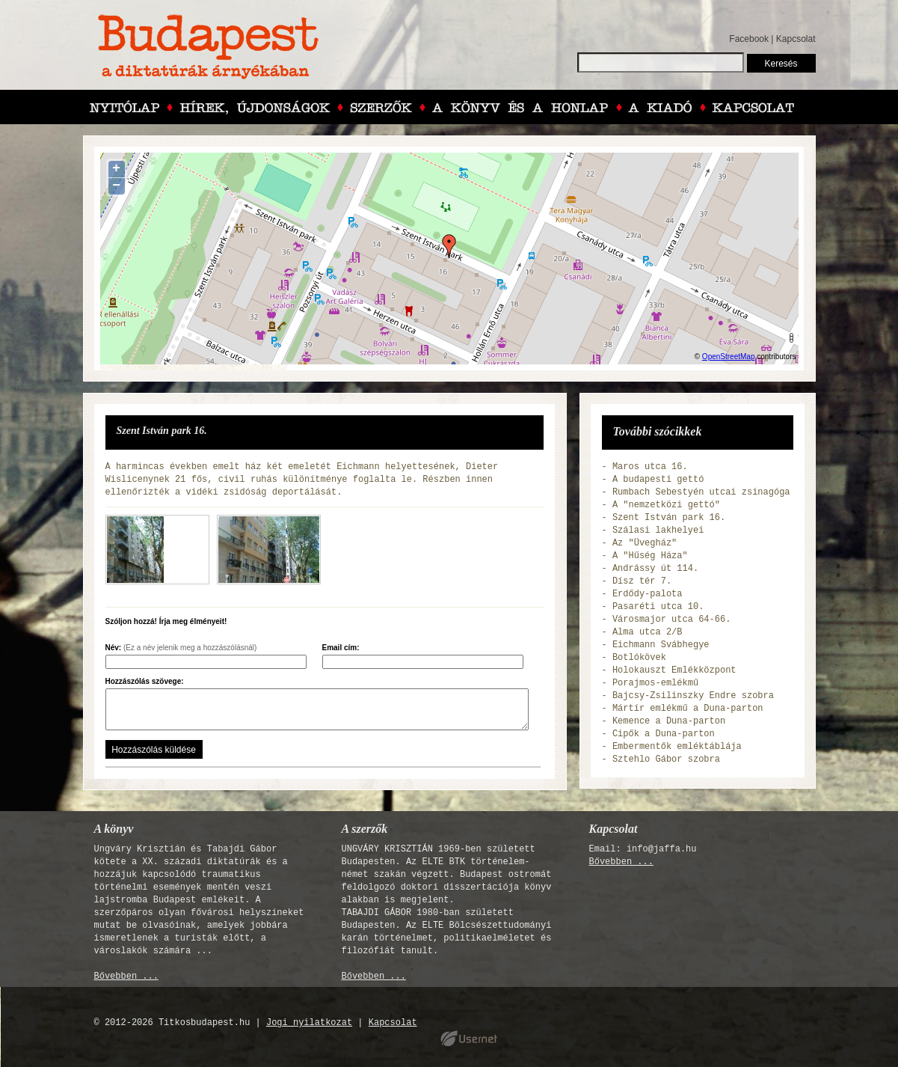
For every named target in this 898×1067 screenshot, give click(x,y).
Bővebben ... (126, 976)
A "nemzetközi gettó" (666, 505)
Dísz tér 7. (641, 581)
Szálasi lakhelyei (658, 530)
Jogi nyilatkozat (309, 1023)
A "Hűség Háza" (650, 556)
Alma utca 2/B (647, 632)
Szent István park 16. (668, 518)
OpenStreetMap (728, 356)
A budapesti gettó (658, 479)
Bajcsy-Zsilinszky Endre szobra (693, 696)
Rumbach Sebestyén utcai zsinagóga (701, 492)
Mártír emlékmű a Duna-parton (687, 708)
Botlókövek (639, 657)
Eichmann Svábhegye (661, 645)
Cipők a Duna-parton (663, 734)
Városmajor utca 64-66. (671, 619)
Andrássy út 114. (655, 568)
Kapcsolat (796, 39)
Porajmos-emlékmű (655, 683)
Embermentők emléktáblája (677, 747)
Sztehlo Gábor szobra (666, 759)
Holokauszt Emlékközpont (674, 670)
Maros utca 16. (650, 467)
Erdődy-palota (647, 594)
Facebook (749, 39)
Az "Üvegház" (644, 543)
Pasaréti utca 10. (658, 607)
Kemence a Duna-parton (668, 721)
